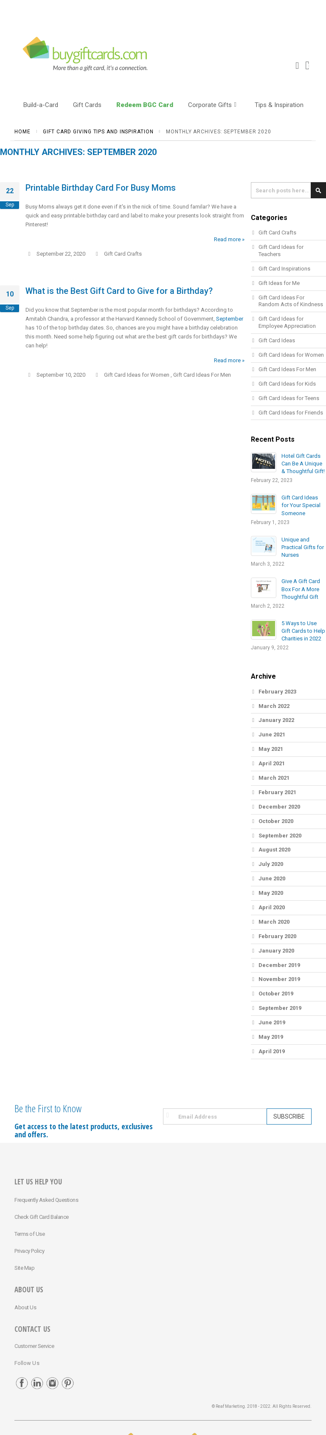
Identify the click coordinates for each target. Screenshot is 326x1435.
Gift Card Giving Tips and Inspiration (98, 132)
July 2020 (271, 864)
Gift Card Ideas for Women (136, 375)
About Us (25, 1307)
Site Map (24, 1268)
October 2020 (276, 821)
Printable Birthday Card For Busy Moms (100, 188)
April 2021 (272, 763)
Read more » (229, 239)
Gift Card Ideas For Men (202, 375)
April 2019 (272, 1051)
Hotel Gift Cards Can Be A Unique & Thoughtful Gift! (303, 463)
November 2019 (279, 979)
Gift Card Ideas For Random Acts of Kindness (291, 301)
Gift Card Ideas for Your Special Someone (300, 505)
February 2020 (277, 936)
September (229, 319)
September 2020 (280, 835)
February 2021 (277, 792)
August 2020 (274, 849)
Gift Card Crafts (123, 254)
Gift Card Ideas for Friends (291, 412)
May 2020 (271, 893)
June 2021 (272, 734)
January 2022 (276, 720)
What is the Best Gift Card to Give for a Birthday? (119, 291)
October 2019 (276, 993)
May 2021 (271, 749)
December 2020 (279, 806)
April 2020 (272, 907)
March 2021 (274, 778)
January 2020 (276, 950)
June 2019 (272, 1022)
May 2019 (271, 1037)
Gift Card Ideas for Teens (289, 398)
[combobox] (288, 190)
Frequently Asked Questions (46, 1200)
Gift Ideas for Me (279, 283)
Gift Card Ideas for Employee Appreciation (287, 322)
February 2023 (277, 691)
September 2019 (280, 1008)
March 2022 (274, 706)
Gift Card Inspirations (284, 268)
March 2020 (274, 922)
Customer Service (34, 1346)
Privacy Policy (29, 1251)
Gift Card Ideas (277, 340)
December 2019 (279, 965)
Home (22, 132)
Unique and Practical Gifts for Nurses (302, 547)
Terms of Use (29, 1234)
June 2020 (272, 878)
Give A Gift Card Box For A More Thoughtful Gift (300, 589)
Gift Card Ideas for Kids (287, 384)
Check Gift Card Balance (41, 1217)
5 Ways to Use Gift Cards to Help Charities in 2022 (303, 631)
